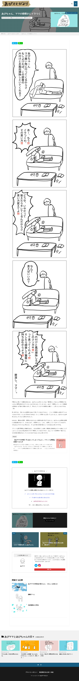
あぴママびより (44, 675)
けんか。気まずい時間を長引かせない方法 (49, 654)
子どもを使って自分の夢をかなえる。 (9, 654)
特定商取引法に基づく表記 (46, 672)
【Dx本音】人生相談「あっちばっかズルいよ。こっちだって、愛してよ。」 (30, 655)
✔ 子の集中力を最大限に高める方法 (39, 497)
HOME (4, 33)
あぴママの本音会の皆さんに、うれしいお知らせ (43, 584)
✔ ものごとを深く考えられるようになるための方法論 (39, 494)
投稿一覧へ (49, 569)
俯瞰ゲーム (31, 594)
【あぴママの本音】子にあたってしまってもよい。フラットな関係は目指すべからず (34, 441)
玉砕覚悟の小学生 (33, 605)
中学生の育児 (28, 17)
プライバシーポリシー (31, 672)
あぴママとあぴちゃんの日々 (17, 17)
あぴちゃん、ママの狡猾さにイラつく (29, 33)
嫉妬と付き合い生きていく (66, 654)
